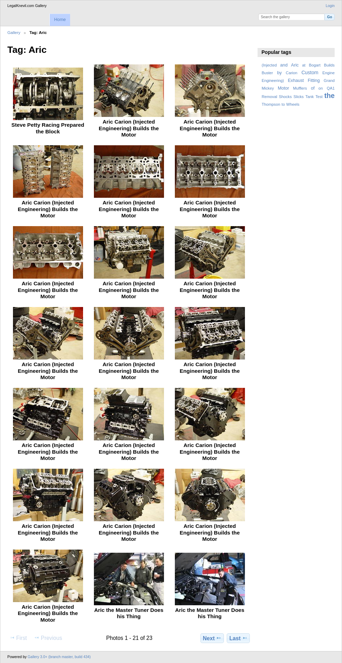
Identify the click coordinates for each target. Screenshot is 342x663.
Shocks (285, 97)
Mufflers (300, 88)
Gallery (13, 32)
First (18, 638)
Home (60, 19)
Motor (283, 88)
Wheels (292, 104)
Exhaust (296, 80)
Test (319, 97)
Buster (267, 73)
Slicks (298, 97)
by (279, 72)
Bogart (314, 65)
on (321, 88)
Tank (310, 97)
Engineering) (273, 80)
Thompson (271, 104)
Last (238, 638)
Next (212, 638)
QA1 (331, 88)
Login (330, 6)
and (284, 65)
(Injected (269, 65)
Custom (309, 72)
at (303, 65)
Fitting (314, 80)
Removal (269, 97)
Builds (329, 65)
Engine (328, 73)
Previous (48, 638)
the (329, 95)
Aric (295, 65)
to (283, 104)
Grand (329, 80)
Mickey (268, 88)
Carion (291, 73)
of (313, 88)
